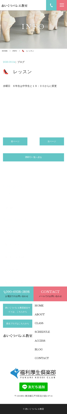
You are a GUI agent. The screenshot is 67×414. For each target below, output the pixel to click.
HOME (5, 51)
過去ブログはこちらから (17, 323)
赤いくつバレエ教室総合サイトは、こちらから (17, 309)
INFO (15, 51)
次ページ (52, 142)
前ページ (15, 142)
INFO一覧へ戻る (33, 158)
